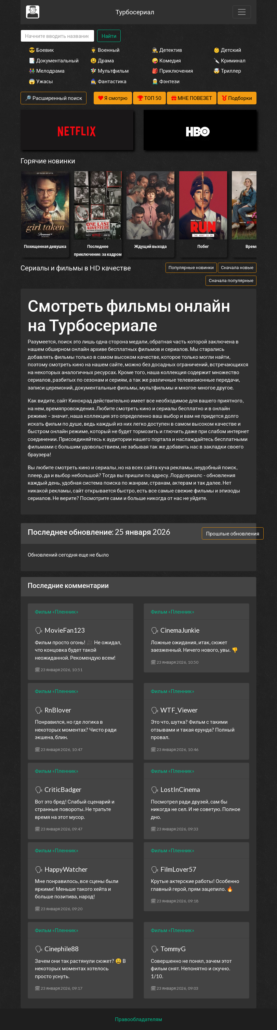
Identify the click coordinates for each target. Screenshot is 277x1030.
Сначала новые (237, 267)
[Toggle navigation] (242, 11)
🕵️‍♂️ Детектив (167, 50)
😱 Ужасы (41, 81)
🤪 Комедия (166, 60)
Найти (109, 36)
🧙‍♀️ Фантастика (108, 81)
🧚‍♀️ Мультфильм (109, 71)
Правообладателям (138, 1019)
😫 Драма (102, 60)
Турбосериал (135, 12)
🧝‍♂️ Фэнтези (166, 81)
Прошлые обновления (233, 533)
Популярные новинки (191, 267)
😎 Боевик (41, 50)
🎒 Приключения (172, 71)
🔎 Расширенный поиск (53, 98)
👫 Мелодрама (47, 71)
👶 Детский (227, 50)
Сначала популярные (231, 280)
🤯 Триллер (227, 71)
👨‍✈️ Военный (104, 50)
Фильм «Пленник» (56, 611)
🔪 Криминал (229, 60)
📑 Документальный (50, 60)
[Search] (57, 36)
